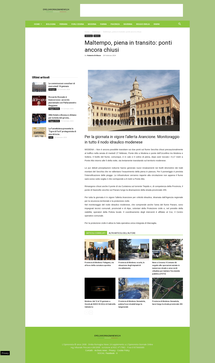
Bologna (51, 24)
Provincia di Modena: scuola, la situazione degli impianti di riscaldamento (131, 265)
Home (38, 24)
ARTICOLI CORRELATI (95, 233)
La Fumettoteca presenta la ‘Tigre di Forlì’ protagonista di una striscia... (62, 131)
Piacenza (115, 24)
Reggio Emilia (143, 24)
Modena (92, 24)
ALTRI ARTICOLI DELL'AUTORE (122, 233)
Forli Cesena (77, 24)
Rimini (157, 24)
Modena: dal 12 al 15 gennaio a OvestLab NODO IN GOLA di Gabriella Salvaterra (100, 304)
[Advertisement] (131, 10)
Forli (50, 137)
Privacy (112, 350)
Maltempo (96, 32)
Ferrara (63, 24)
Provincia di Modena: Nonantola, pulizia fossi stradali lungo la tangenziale (131, 304)
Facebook (110, 353)
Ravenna (128, 24)
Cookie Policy (123, 350)
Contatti (89, 350)
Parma (103, 24)
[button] (179, 24)
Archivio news (101, 350)
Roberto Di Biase (94, 55)
